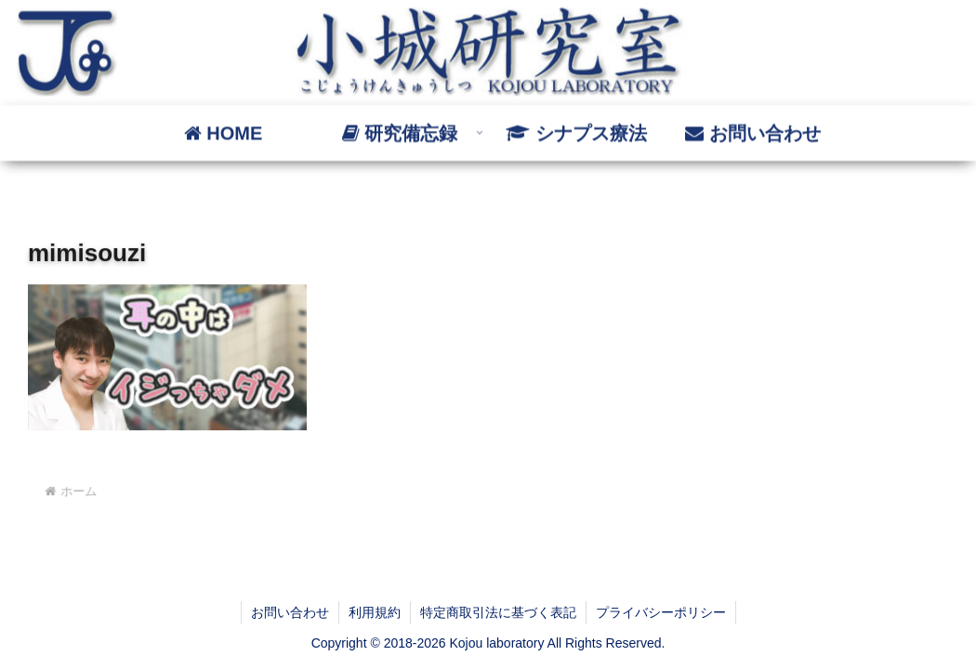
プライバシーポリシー (661, 612)
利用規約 (375, 612)
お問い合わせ (290, 612)
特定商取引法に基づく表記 (498, 612)
